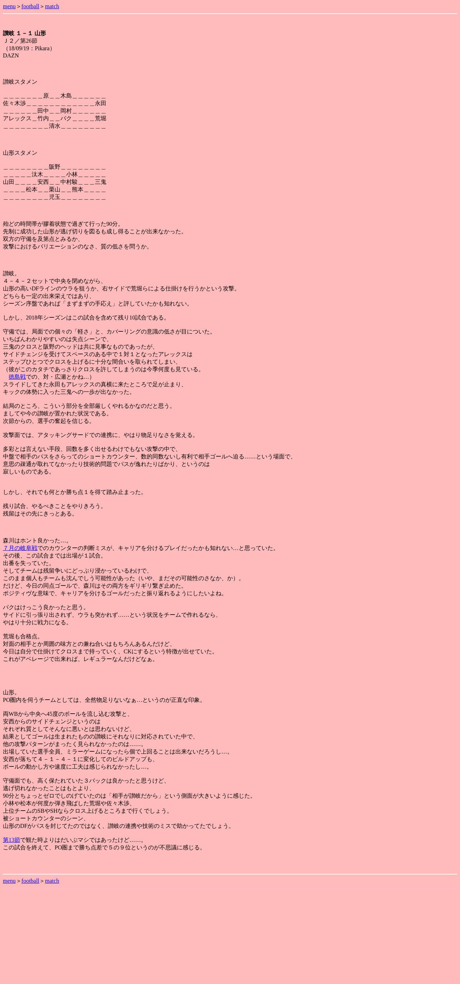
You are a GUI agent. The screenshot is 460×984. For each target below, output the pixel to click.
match (52, 6)
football (31, 6)
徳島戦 (17, 377)
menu (9, 6)
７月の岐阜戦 (20, 548)
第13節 (11, 840)
